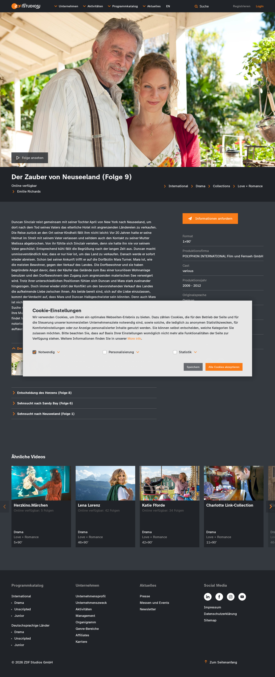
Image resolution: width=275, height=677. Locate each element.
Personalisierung (121, 352)
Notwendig (46, 352)
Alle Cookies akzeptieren (224, 366)
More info (134, 338)
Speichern (193, 366)
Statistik (185, 352)
